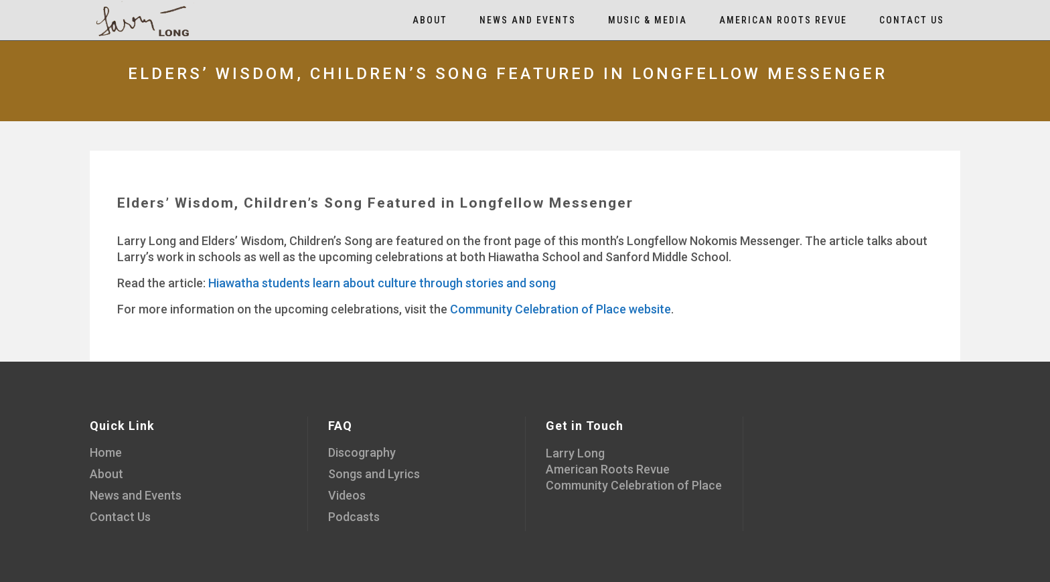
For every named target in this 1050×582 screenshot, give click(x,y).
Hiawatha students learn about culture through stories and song (382, 283)
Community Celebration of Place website (560, 309)
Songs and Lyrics (374, 474)
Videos (347, 495)
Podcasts (354, 517)
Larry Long (575, 453)
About (106, 474)
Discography (362, 452)
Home (106, 452)
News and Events (135, 495)
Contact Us (120, 517)
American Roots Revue (608, 469)
